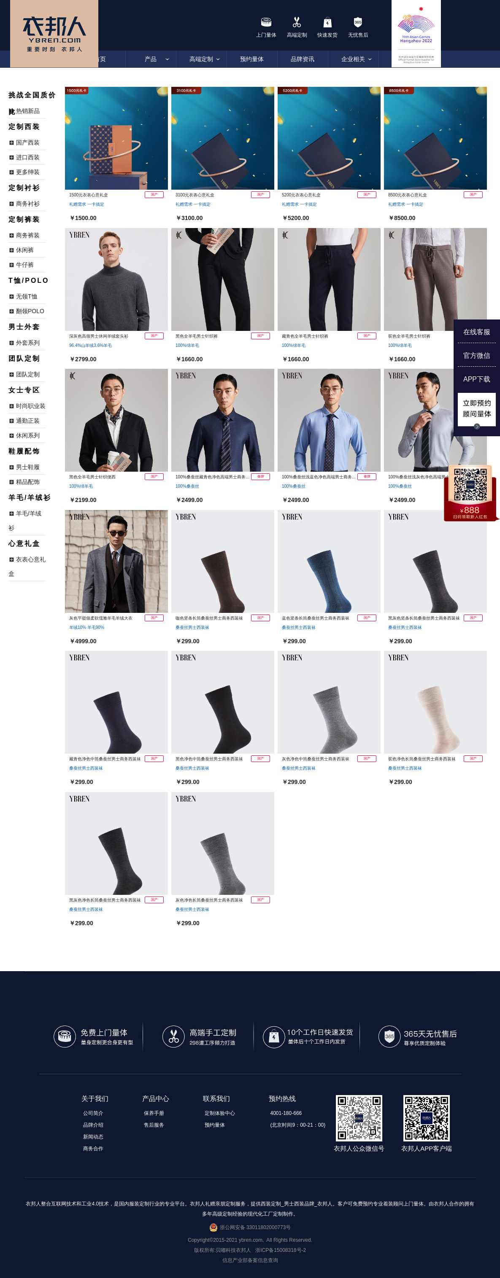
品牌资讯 (302, 59)
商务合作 (93, 1149)
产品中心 (155, 1098)
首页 (100, 59)
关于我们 (94, 1098)
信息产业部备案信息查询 (250, 1260)
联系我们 (216, 1098)
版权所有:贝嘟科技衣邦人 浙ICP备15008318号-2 (250, 1250)
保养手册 (154, 1113)
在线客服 (476, 332)
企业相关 (353, 59)
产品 (150, 59)
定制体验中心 (220, 1113)
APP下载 (476, 379)
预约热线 (282, 1098)
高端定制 (201, 59)
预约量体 (252, 59)
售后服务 (154, 1125)
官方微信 (476, 355)
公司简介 (93, 1113)
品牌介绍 (93, 1125)
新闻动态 (93, 1137)
